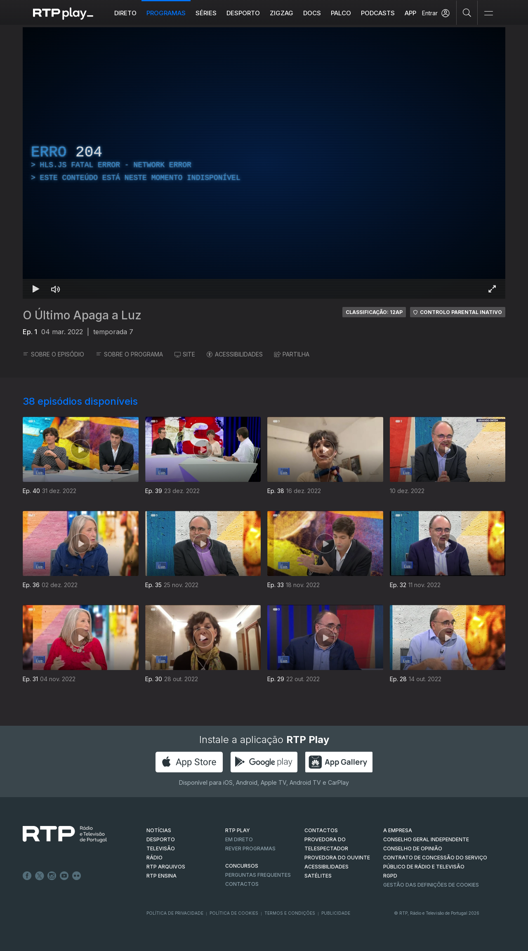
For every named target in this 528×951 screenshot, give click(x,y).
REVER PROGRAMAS (250, 848)
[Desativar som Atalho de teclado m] (56, 289)
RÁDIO (154, 857)
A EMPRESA (397, 830)
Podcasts (378, 13)
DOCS (312, 13)
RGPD (390, 876)
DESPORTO (160, 839)
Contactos (242, 884)
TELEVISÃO (160, 848)
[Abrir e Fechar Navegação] (488, 13)
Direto (125, 13)
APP (410, 13)
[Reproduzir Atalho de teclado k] (36, 289)
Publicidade (335, 913)
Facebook (27, 875)
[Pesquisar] (467, 12)
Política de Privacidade (174, 913)
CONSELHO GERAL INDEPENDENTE (426, 839)
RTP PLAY (237, 830)
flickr (76, 875)
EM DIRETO (239, 839)
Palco (341, 13)
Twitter (39, 875)
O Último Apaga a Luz (82, 315)
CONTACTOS (321, 830)
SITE (184, 354)
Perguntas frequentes (258, 875)
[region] (264, 163)
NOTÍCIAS (158, 830)
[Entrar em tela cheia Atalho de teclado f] (492, 289)
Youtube (64, 875)
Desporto (243, 13)
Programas (166, 13)
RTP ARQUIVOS (165, 867)
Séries (206, 13)
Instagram (52, 875)
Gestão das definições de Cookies (431, 885)
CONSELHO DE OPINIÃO (412, 848)
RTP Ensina (161, 876)
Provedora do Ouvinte (337, 857)
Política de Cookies (234, 913)
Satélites (318, 876)
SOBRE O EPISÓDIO (53, 354)
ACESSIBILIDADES (235, 354)
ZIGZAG (281, 13)
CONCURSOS (241, 866)
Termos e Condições (289, 913)
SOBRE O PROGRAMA (129, 354)
